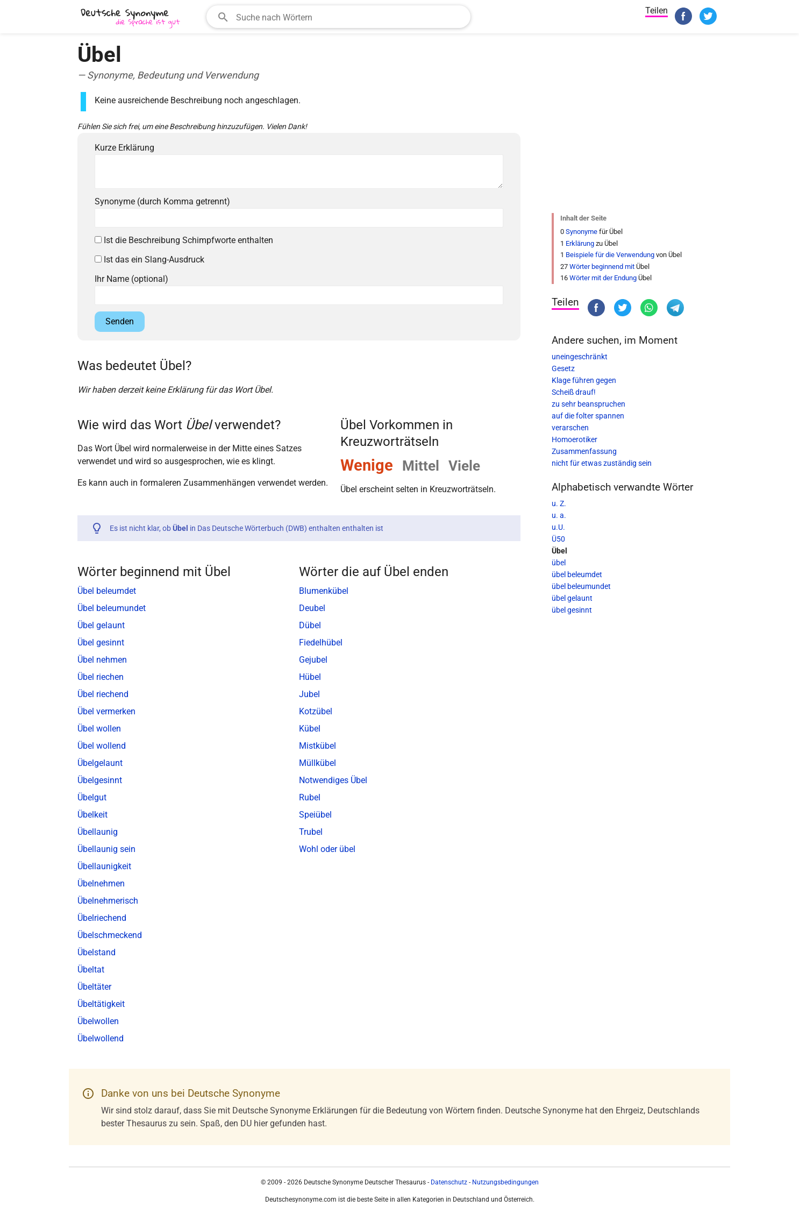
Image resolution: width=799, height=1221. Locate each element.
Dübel (310, 625)
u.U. (558, 527)
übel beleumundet (581, 586)
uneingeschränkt (580, 356)
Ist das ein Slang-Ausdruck (149, 259)
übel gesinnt (572, 610)
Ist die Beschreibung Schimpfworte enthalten (184, 240)
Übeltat (90, 969)
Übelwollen (98, 1021)
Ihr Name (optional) (131, 279)
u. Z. (559, 503)
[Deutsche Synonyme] (131, 18)
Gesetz (563, 368)
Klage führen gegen (584, 380)
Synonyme (581, 232)
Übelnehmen (101, 883)
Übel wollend (101, 746)
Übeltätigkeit (101, 1004)
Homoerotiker (574, 439)
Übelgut (91, 797)
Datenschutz (449, 1182)
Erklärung (580, 243)
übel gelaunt (572, 598)
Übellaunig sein (106, 849)
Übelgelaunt (100, 763)
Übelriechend (101, 918)
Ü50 (558, 539)
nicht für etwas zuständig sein (602, 463)
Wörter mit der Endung (603, 278)
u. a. (559, 515)
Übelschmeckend (109, 935)
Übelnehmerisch (107, 901)
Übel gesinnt (100, 642)
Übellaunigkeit (104, 866)
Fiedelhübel (321, 642)
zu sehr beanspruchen (588, 404)
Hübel (310, 677)
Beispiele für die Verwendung (610, 255)
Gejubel (313, 660)
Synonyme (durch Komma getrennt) (162, 201)
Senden (119, 321)
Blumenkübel (323, 591)
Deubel (312, 608)
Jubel (309, 694)
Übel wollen (99, 728)
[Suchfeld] (350, 16)
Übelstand (96, 952)
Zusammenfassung (584, 451)
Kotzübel (315, 711)
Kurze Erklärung (124, 148)
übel (559, 562)
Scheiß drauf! (574, 392)
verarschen (570, 427)
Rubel (309, 797)
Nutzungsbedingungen (505, 1182)
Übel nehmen (102, 660)
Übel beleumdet (106, 591)
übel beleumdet (577, 574)
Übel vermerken (106, 711)
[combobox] (338, 16)
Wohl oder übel (327, 849)
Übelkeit (92, 815)
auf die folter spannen (588, 415)
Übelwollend (100, 1038)
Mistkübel (317, 746)
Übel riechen (100, 677)
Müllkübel (317, 763)
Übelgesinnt (99, 780)
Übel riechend (103, 694)
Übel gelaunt (101, 625)
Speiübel (315, 815)
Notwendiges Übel (333, 780)
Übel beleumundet (111, 608)
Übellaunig (97, 832)
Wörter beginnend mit (601, 266)
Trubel (311, 832)
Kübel (309, 728)
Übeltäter (94, 987)
